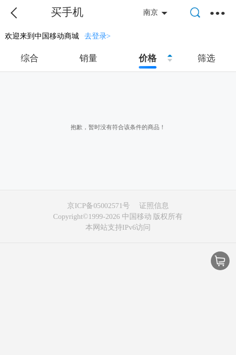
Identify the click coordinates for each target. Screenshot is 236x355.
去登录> (97, 36)
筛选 (206, 58)
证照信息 (154, 206)
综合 (30, 58)
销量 (88, 58)
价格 (148, 58)
